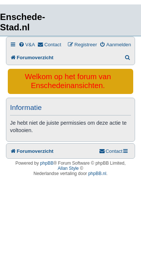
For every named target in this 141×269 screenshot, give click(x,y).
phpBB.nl (97, 173)
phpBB (46, 163)
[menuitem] (27, 44)
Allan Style (68, 168)
